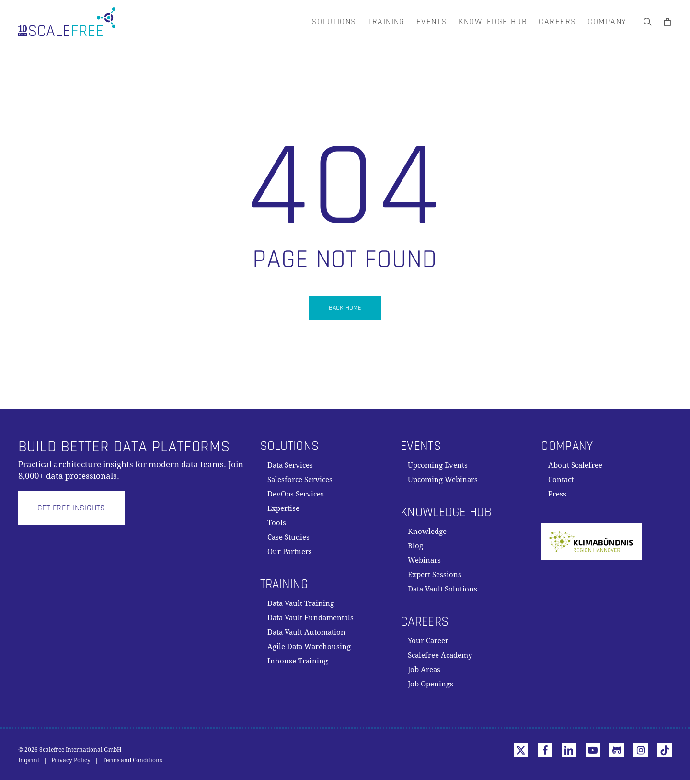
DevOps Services (295, 494)
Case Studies (288, 537)
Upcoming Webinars (443, 479)
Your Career (428, 641)
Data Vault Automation (306, 632)
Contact (561, 479)
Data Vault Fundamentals (310, 618)
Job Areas (424, 669)
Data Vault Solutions (442, 589)
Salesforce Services (300, 479)
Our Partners (289, 551)
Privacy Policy (71, 760)
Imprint (28, 760)
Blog (415, 546)
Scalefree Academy (440, 655)
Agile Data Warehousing (309, 646)
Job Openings (430, 684)
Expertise (283, 508)
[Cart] (667, 21)
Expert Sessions (434, 574)
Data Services (290, 465)
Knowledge (427, 531)
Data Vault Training (300, 603)
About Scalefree (575, 465)
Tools (276, 523)
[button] (71, 508)
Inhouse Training (297, 661)
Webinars (424, 560)
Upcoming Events (438, 465)
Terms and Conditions (132, 760)
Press (557, 494)
